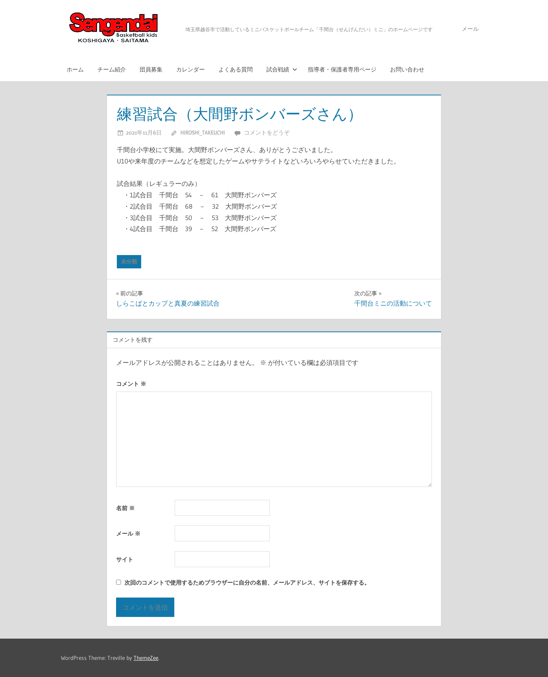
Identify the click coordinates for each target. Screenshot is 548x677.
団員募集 (151, 69)
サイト (124, 559)
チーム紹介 (111, 69)
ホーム (75, 69)
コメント (131, 383)
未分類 (129, 261)
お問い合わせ (407, 69)
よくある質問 (235, 69)
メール (470, 28)
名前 (125, 508)
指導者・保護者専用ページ (342, 69)
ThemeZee (146, 657)
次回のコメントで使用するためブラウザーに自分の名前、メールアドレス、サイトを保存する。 (247, 582)
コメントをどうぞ (267, 132)
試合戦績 (281, 69)
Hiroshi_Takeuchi (202, 132)
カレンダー (190, 69)
